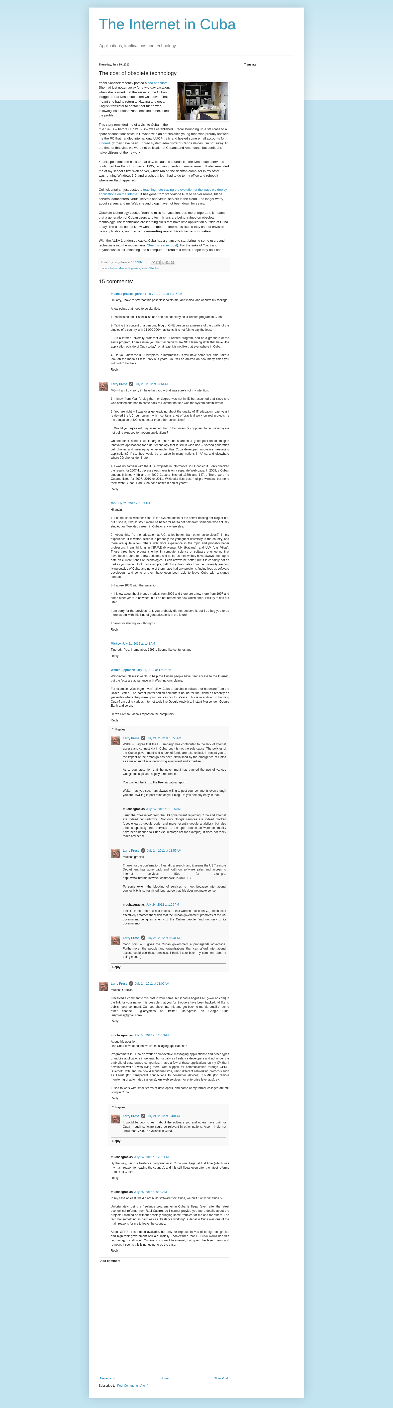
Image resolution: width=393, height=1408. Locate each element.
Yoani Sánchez (150, 268)
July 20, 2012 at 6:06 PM (151, 384)
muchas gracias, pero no (128, 294)
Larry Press (119, 384)
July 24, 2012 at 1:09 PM (162, 904)
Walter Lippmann (123, 670)
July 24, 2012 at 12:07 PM (151, 1035)
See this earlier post (162, 245)
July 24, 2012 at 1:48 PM (163, 1116)
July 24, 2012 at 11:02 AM (152, 983)
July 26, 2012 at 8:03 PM (163, 938)
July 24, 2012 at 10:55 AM (164, 738)
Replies (120, 729)
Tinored (104, 143)
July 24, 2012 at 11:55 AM (164, 850)
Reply (115, 369)
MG (113, 503)
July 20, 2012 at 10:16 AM (165, 294)
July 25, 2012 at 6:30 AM (150, 1192)
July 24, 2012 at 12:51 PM (151, 1157)
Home (165, 1378)
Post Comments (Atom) (132, 1385)
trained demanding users (125, 268)
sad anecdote (157, 83)
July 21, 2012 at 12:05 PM (154, 670)
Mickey (116, 643)
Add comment (110, 1261)
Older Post (221, 1378)
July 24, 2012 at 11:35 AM (163, 809)
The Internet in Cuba (167, 24)
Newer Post (108, 1378)
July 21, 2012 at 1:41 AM (138, 643)
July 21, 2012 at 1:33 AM (133, 503)
